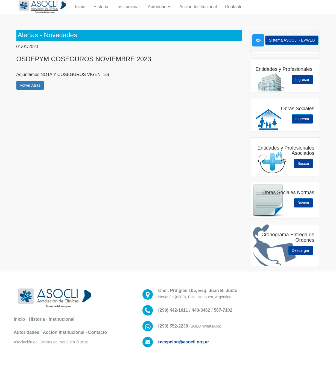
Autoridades (159, 12)
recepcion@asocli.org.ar (183, 342)
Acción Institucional (198, 12)
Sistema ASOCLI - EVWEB (292, 40)
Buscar (303, 163)
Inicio (80, 12)
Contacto (233, 12)
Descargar (300, 250)
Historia (101, 12)
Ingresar (302, 79)
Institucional (128, 12)
